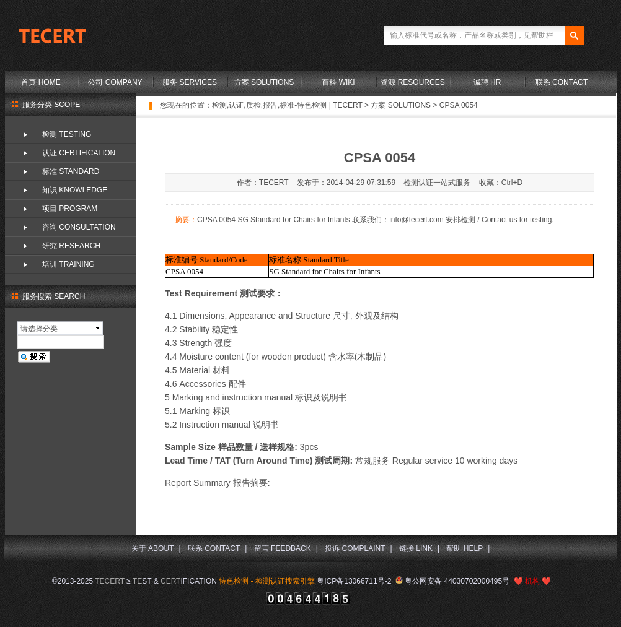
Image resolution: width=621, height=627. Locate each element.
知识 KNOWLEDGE (74, 190)
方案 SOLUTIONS (264, 82)
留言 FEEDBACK (282, 548)
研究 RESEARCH (71, 245)
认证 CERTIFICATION (78, 153)
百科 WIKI (338, 82)
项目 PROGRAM (69, 208)
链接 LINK (416, 548)
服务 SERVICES (189, 82)
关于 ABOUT (152, 548)
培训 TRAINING (68, 264)
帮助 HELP (464, 548)
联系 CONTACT (561, 82)
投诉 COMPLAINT (355, 548)
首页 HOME (40, 82)
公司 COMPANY (115, 82)
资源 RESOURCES (412, 82)
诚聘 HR (487, 82)
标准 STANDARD (70, 171)
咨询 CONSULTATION (79, 227)
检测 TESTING (66, 134)
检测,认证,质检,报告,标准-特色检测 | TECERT (287, 105)
